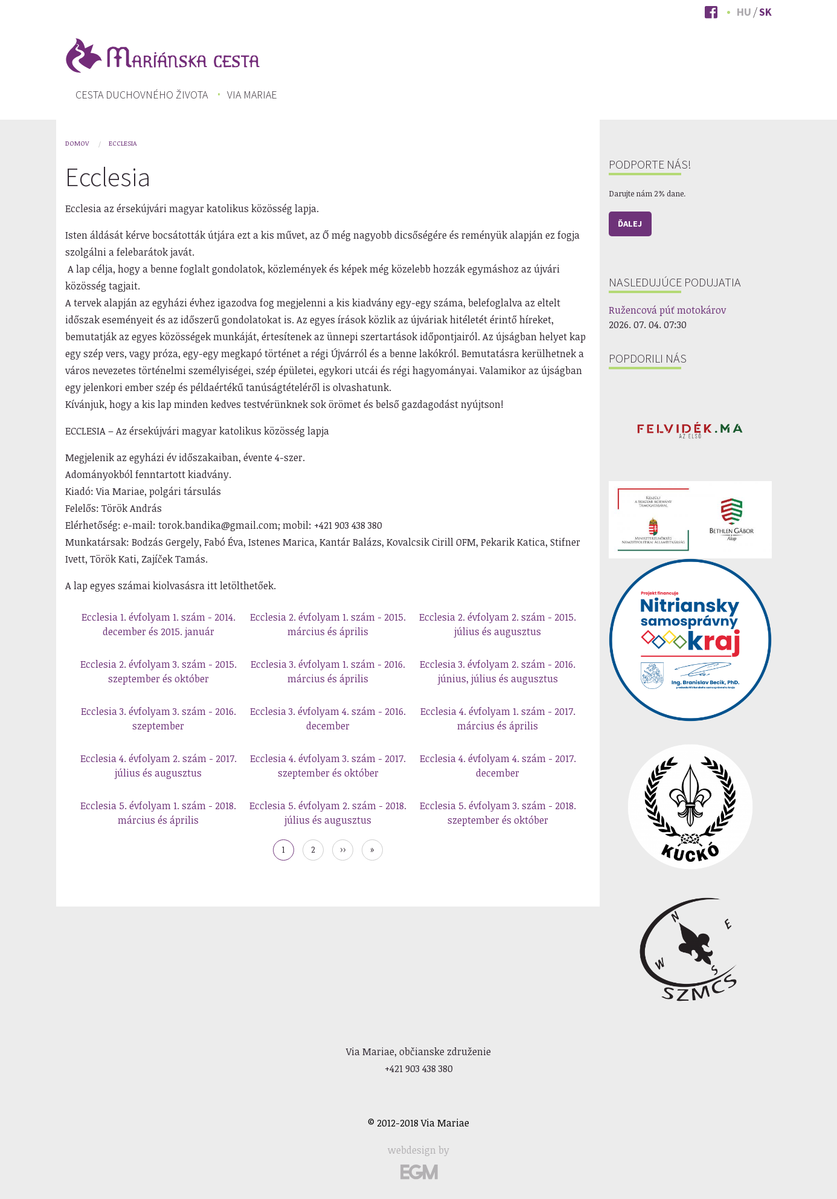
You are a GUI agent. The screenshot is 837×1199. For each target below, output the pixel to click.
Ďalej (630, 223)
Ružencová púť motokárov (667, 310)
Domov (77, 142)
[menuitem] (141, 95)
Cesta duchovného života (141, 94)
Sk (765, 12)
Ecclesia (123, 142)
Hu (744, 12)
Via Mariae (252, 94)
